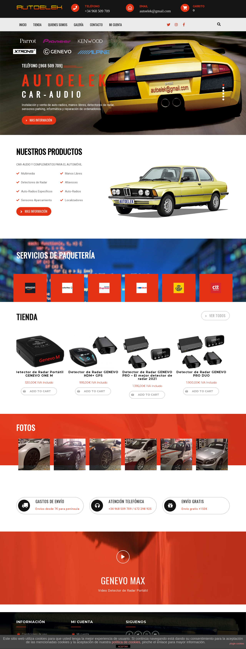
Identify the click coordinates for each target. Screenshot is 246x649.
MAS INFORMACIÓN (41, 120)
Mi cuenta (83, 634)
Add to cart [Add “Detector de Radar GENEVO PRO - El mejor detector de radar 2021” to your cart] (151, 394)
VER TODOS (217, 315)
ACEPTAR (123, 646)
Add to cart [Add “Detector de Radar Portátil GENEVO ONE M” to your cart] (43, 391)
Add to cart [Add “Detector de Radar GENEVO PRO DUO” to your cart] (205, 391)
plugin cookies (236, 643)
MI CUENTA (115, 24)
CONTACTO (96, 24)
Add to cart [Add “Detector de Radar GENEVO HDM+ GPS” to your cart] (97, 391)
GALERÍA (78, 24)
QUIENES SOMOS (57, 24)
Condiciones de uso (34, 634)
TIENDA (37, 24)
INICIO (23, 24)
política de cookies (126, 642)
